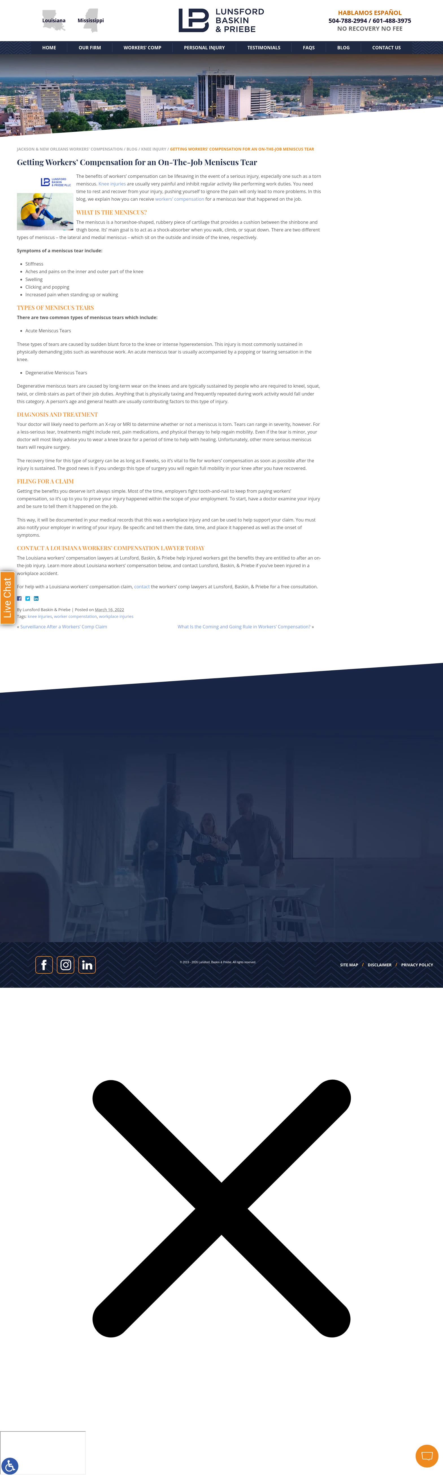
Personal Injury (204, 48)
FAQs (308, 48)
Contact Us (386, 48)
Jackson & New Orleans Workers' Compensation (70, 149)
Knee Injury (153, 149)
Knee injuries (112, 184)
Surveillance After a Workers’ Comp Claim (63, 627)
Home (49, 48)
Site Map (349, 964)
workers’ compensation (179, 199)
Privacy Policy (417, 964)
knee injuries (40, 616)
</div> (43, 1453)
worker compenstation (75, 616)
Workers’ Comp (142, 48)
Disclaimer (380, 964)
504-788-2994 (348, 20)
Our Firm (90, 48)
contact (142, 587)
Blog (343, 48)
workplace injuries (116, 616)
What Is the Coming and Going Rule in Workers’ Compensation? (244, 627)
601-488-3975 (392, 20)
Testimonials (264, 48)
